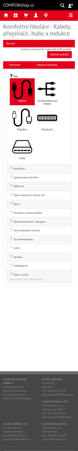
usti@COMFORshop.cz (54, 439)
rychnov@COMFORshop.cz (17, 398)
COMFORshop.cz (18, 5)
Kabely (22, 91)
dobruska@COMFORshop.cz (57, 394)
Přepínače (47, 119)
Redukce (22, 119)
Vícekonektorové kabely (47, 92)
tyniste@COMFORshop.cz (17, 439)
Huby (22, 148)
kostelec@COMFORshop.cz (57, 417)
